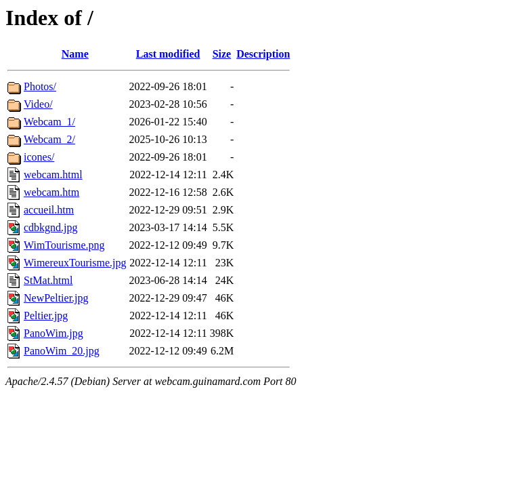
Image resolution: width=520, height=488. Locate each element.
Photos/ (40, 86)
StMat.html (48, 280)
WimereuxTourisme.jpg (75, 262)
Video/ (38, 104)
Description (263, 54)
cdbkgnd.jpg (51, 227)
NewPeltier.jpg (56, 298)
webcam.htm (51, 192)
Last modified (168, 54)
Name (75, 54)
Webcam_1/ (49, 121)
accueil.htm (49, 210)
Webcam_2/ (49, 139)
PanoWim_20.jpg (62, 351)
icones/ (39, 157)
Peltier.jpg (46, 315)
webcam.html (53, 174)
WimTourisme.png (64, 245)
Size (222, 54)
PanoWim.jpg (53, 333)
